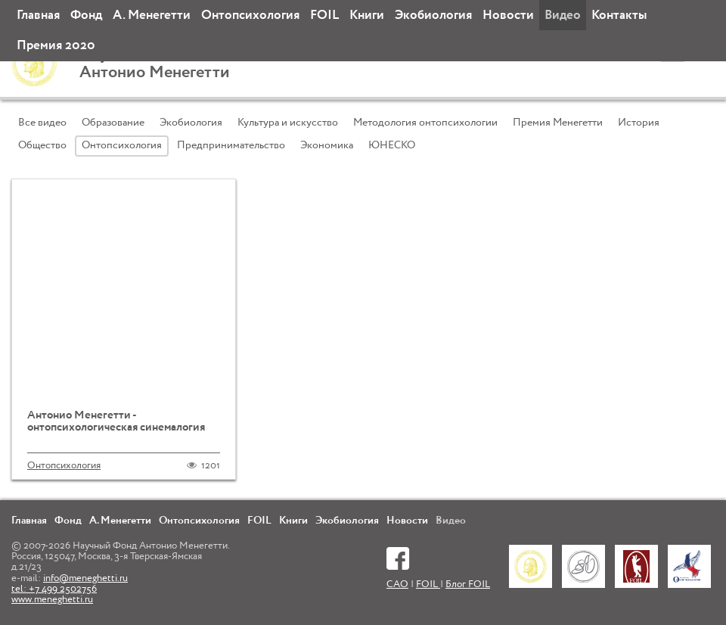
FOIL (324, 15)
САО (397, 584)
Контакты (619, 15)
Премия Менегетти (558, 122)
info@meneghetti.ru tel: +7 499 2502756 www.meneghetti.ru (69, 589)
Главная (38, 15)
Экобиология (433, 15)
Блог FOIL (467, 584)
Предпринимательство (231, 145)
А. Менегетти (152, 15)
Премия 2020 (56, 45)
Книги (366, 15)
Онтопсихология (250, 15)
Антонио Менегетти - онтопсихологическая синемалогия (116, 421)
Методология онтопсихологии (425, 122)
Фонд (86, 15)
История (638, 122)
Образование (113, 122)
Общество (42, 145)
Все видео (42, 122)
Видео (562, 15)
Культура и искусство (287, 122)
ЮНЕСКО (391, 145)
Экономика (326, 145)
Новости (508, 15)
